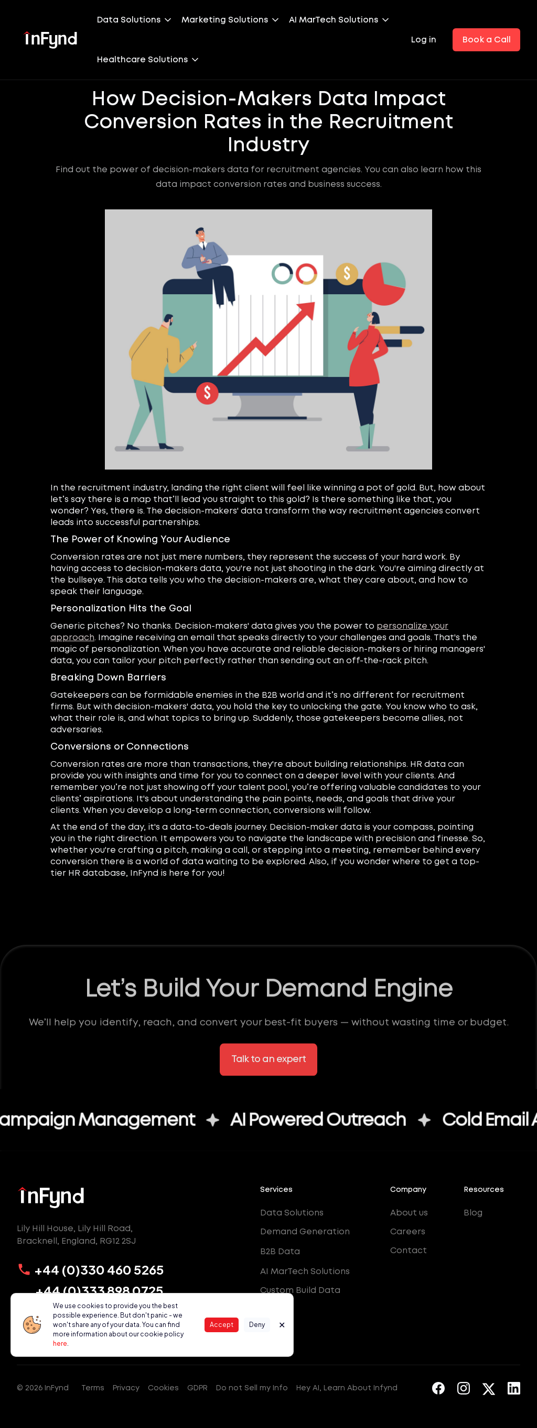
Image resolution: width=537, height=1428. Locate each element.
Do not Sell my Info (252, 1387)
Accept (221, 1325)
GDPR (197, 1387)
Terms (92, 1387)
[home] (50, 39)
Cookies (163, 1387)
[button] (138, 20)
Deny (257, 1325)
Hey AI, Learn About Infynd (347, 1387)
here (60, 1343)
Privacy (126, 1387)
